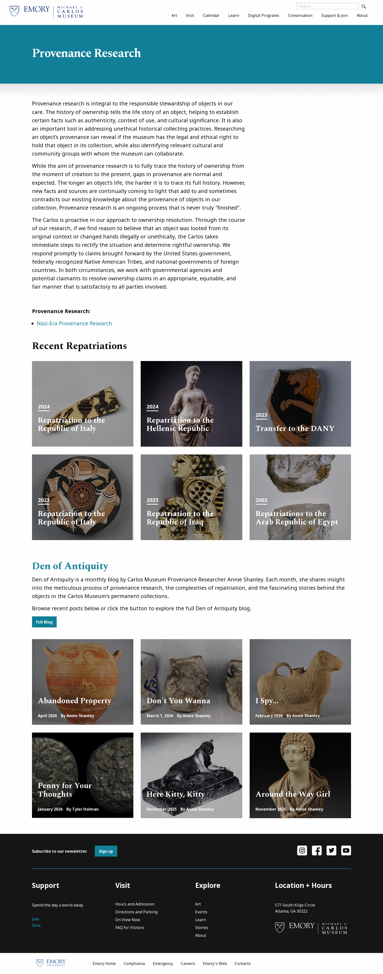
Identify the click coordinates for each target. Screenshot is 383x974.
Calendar (211, 15)
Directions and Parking (136, 912)
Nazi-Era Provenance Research (74, 323)
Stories (201, 928)
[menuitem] (174, 15)
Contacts (243, 963)
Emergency (163, 963)
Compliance (134, 963)
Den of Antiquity (70, 566)
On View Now (127, 920)
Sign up (106, 851)
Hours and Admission (134, 904)
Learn (233, 15)
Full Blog (44, 622)
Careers (188, 963)
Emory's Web (215, 963)
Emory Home (104, 963)
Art (174, 15)
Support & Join (334, 15)
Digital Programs (263, 15)
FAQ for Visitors (129, 928)
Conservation (300, 15)
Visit (190, 15)
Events (201, 912)
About (362, 15)
